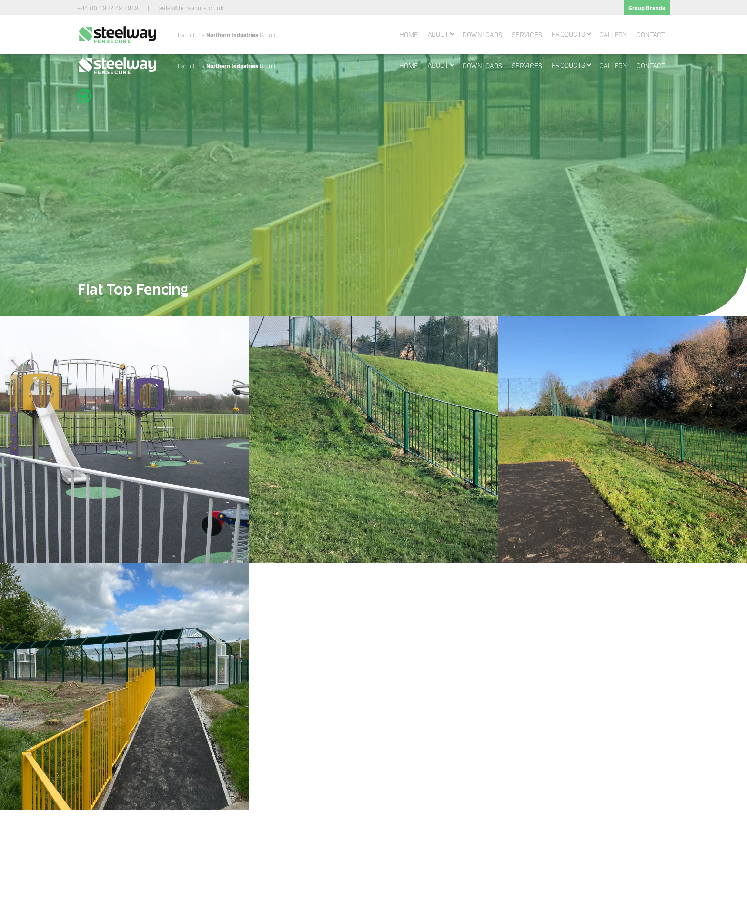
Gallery (613, 34)
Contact (650, 34)
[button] (440, 33)
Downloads (482, 34)
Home (408, 34)
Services (527, 34)
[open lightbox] (124, 439)
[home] (176, 34)
